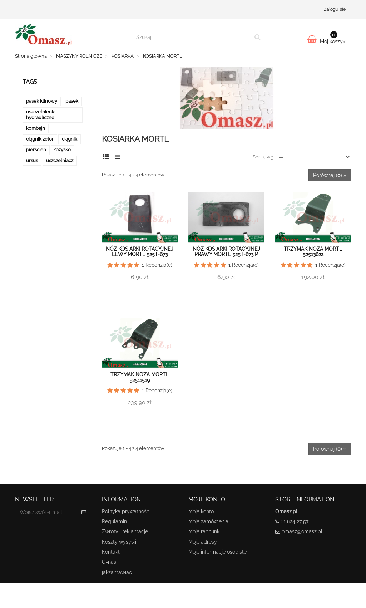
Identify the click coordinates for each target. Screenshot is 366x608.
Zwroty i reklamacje (125, 531)
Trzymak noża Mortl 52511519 (139, 377)
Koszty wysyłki (119, 542)
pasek (71, 101)
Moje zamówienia (208, 521)
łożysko (62, 149)
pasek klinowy (41, 101)
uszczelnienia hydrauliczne (40, 114)
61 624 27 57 (294, 521)
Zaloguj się (335, 9)
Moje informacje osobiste (217, 552)
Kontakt (111, 552)
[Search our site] (190, 37)
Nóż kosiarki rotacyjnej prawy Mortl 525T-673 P (226, 251)
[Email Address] (46, 512)
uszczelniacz (59, 160)
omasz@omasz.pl (302, 531)
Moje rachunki (204, 531)
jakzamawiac (117, 572)
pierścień (36, 149)
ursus (32, 160)
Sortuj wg (263, 157)
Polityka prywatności (126, 511)
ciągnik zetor (40, 139)
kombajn (35, 128)
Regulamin (114, 521)
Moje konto (201, 511)
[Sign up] (84, 512)
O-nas (109, 562)
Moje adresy (202, 542)
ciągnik (69, 139)
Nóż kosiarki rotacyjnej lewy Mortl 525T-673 (139, 251)
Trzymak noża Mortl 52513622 (313, 251)
